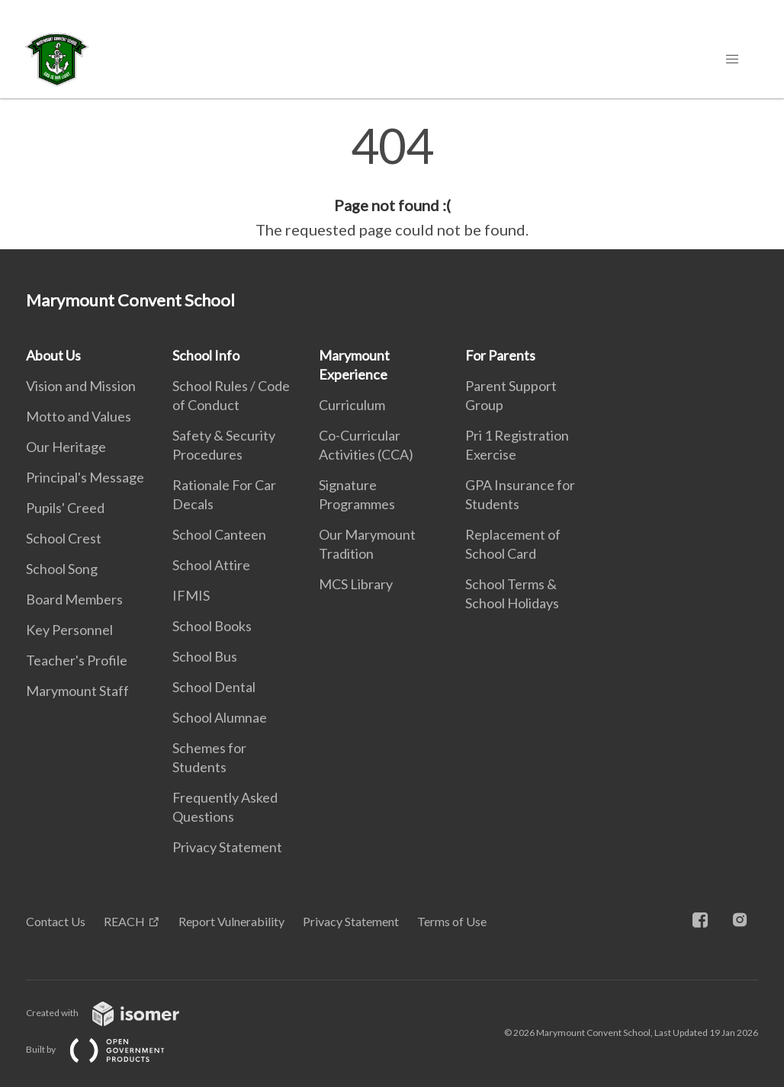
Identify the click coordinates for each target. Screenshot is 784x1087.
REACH (124, 921)
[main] (392, 181)
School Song (62, 568)
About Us (53, 355)
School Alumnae (219, 717)
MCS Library (356, 584)
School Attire (211, 564)
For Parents (500, 355)
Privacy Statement (227, 846)
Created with (115, 1012)
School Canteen (219, 534)
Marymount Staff (77, 690)
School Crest (63, 538)
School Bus (204, 656)
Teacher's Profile (76, 660)
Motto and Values (78, 416)
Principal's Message (85, 477)
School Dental (213, 686)
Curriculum (352, 404)
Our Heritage (66, 446)
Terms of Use (452, 921)
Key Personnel (69, 629)
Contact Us (55, 921)
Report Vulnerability (231, 921)
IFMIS (191, 595)
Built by (107, 1049)
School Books (212, 625)
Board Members (74, 599)
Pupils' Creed (65, 507)
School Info (205, 355)
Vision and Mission (81, 385)
